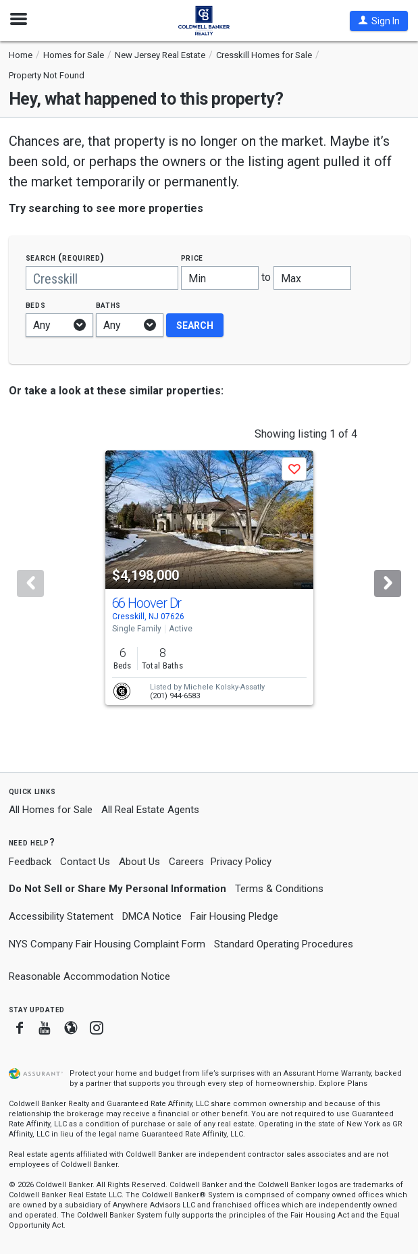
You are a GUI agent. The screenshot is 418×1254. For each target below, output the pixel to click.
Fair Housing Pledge (234, 916)
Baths (109, 305)
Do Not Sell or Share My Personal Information (117, 889)
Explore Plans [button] (343, 1083)
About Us (139, 862)
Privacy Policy (241, 862)
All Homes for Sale (51, 810)
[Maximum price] (312, 278)
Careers (186, 862)
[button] (379, 21)
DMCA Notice (152, 916)
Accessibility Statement (61, 916)
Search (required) (65, 258)
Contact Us (85, 862)
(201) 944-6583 (175, 695)
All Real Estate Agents (150, 810)
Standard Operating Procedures (283, 944)
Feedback (30, 862)
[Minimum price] (220, 278)
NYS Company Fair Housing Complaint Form (107, 944)
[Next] (387, 583)
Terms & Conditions (279, 889)
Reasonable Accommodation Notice (89, 976)
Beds (36, 305)
